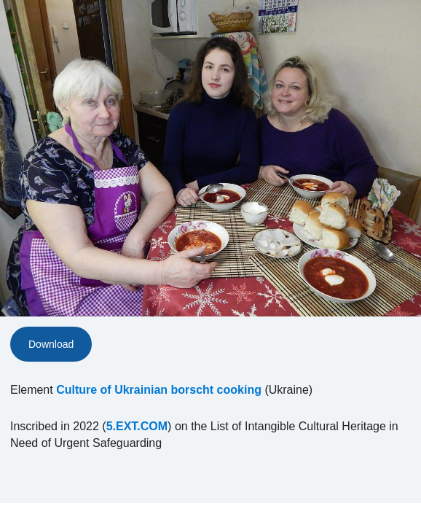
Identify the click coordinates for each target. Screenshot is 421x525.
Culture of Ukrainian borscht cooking (158, 390)
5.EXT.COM (137, 426)
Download (51, 344)
